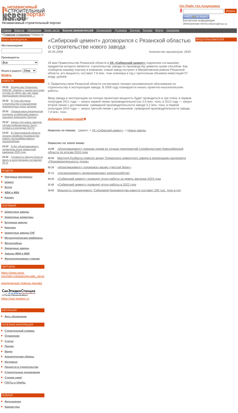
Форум (159, 30)
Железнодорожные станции (22, 258)
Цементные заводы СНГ (20, 232)
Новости (19, 30)
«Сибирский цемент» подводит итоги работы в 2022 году (96, 184)
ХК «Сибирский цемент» (127, 63)
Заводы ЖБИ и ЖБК (17, 253)
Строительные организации (22, 372)
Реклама (147, 30)
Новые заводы (136, 130)
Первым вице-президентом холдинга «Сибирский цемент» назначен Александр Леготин (22, 114)
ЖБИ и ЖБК (12, 192)
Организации (104, 30)
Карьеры (10, 227)
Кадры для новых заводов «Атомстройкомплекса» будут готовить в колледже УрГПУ (22, 125)
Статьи (9, 341)
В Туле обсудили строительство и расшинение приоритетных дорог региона (19, 103)
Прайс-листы (52, 30)
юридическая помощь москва (21, 283)
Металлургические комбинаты (24, 237)
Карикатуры (12, 406)
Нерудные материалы (18, 176)
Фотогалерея (13, 401)
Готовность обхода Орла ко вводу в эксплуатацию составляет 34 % (22, 160)
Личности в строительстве (21, 367)
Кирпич (9, 197)
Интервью (11, 361)
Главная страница (16, 34)
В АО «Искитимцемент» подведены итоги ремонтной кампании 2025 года (20, 149)
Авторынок (172, 30)
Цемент (9, 182)
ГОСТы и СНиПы (15, 382)
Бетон (8, 187)
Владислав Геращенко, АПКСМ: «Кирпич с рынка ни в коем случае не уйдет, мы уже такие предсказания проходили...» (23, 91)
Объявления (34, 30)
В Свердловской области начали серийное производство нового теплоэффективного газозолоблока (21, 137)
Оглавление (12, 335)
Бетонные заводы (16, 222)
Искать (230, 11)
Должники (121, 30)
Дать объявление (16, 316)
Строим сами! (13, 377)
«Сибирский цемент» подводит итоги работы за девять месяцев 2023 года (109, 178)
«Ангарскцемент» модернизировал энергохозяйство (93, 173)
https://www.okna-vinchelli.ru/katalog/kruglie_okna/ (22, 274)
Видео (9, 351)
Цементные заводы (17, 211)
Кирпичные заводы (17, 248)
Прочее (9, 346)
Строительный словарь (20, 330)
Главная (6, 30)
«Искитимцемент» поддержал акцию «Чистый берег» (94, 167)
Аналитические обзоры (19, 356)
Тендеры (135, 30)
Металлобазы (13, 243)
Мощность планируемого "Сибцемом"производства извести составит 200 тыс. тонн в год (119, 190)
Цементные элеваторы (19, 217)
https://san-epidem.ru (15, 298)
